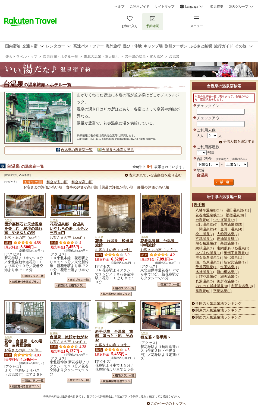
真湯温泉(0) (205, 281)
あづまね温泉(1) (208, 253)
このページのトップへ (168, 403)
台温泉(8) (203, 220)
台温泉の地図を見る (118, 150)
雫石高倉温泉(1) (208, 257)
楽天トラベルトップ (21, 56)
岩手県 (199, 204)
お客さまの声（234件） (68, 342)
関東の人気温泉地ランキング (218, 310)
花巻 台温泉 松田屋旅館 (114, 243)
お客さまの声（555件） (23, 238)
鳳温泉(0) (203, 291)
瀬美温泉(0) (229, 276)
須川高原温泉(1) (208, 262)
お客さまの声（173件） (159, 250)
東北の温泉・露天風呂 (101, 56)
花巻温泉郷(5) (231, 224)
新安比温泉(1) (235, 262)
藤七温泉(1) (233, 257)
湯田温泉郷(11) (237, 210)
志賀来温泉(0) (242, 286)
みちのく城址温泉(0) (212, 286)
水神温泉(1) (205, 272)
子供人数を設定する (239, 141)
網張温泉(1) (205, 248)
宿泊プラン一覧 (33, 276)
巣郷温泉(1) (229, 243)
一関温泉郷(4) (206, 229)
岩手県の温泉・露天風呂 (144, 56)
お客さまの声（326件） (68, 238)
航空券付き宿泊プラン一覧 (25, 281)
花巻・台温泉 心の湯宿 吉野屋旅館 (23, 343)
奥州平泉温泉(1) (236, 253)
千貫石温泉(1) (206, 267)
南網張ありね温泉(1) (233, 248)
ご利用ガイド (139, 6)
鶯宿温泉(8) (235, 215)
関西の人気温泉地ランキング (218, 317)
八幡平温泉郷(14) (209, 210)
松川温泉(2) (205, 234)
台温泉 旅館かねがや (69, 337)
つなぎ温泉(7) (224, 220)
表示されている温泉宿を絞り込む (155, 175)
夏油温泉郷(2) (227, 239)
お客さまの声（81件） (112, 345)
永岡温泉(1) (229, 267)
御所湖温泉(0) (227, 281)
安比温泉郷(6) (206, 224)
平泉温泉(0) (222, 291)
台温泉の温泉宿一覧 (77, 150)
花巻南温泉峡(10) (209, 215)
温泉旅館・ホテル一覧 (61, 56)
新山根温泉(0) (227, 272)
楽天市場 (216, 6)
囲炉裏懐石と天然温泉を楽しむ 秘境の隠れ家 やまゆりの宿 (23, 228)
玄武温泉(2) (205, 239)
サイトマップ (164, 6)
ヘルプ (119, 6)
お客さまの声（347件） (113, 250)
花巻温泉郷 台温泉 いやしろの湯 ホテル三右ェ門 (69, 228)
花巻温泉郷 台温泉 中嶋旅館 (159, 243)
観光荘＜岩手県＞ (155, 337)
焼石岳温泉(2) (206, 243)
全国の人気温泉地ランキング (218, 303)
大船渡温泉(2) (227, 234)
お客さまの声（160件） (23, 350)
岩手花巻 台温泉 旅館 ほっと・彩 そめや (114, 335)
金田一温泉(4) (231, 229)
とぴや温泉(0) (206, 276)
